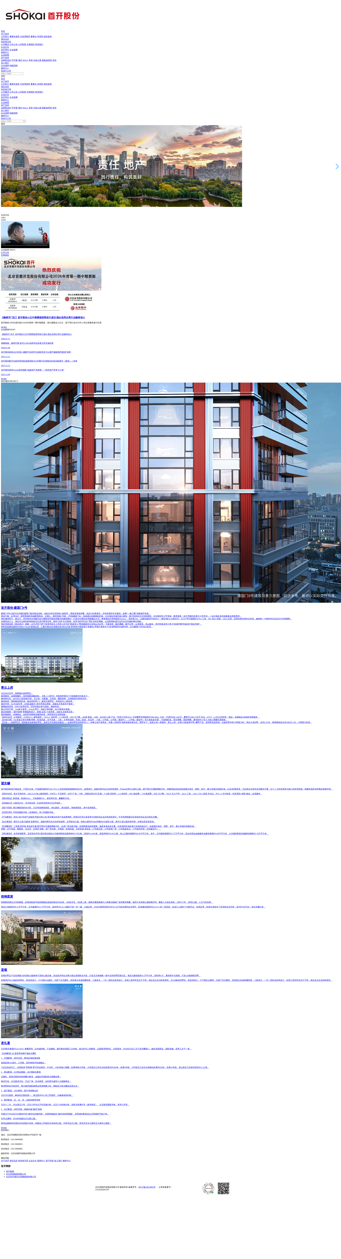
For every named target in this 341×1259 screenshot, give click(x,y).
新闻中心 (5, 52)
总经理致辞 (25, 36)
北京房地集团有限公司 (16, 1174)
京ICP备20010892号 (147, 1187)
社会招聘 (5, 66)
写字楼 (15, 60)
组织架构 (48, 36)
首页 (3, 31)
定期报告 (31, 44)
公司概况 (5, 44)
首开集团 (10, 1171)
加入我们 (5, 63)
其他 (54, 60)
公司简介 (5, 36)
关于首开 (5, 34)
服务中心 (5, 68)
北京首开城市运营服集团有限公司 (21, 1177)
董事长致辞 (15, 36)
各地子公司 (6, 71)
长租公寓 (37, 60)
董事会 (34, 36)
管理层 (40, 36)
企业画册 (14, 50)
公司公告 (14, 44)
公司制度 (22, 44)
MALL (25, 60)
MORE (4, 327)
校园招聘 (14, 66)
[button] (166, 205)
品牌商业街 (6, 60)
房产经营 (5, 58)
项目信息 (5, 39)
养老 (31, 60)
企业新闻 (5, 55)
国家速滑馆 (47, 60)
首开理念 (5, 50)
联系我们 (39, 44)
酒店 (20, 60)
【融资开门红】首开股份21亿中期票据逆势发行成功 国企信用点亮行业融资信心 (43, 317)
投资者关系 (6, 42)
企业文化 (5, 47)
